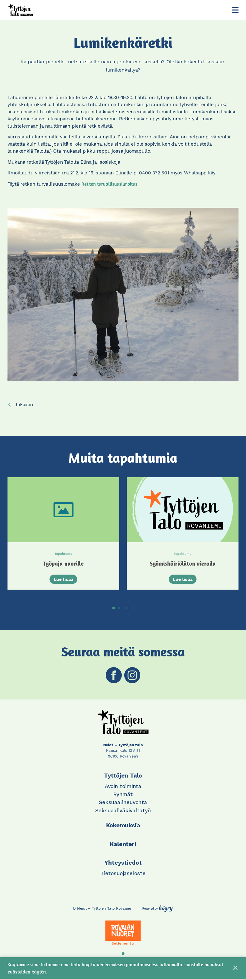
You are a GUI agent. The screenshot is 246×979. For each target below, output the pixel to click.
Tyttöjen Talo (123, 779)
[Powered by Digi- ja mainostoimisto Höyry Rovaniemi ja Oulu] (157, 911)
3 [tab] (123, 612)
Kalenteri (123, 848)
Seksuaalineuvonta (123, 806)
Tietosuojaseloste (122, 877)
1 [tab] (113, 612)
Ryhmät (123, 798)
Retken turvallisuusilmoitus (109, 184)
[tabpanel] (63, 538)
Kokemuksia (123, 829)
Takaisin (24, 404)
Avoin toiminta (123, 790)
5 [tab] (133, 612)
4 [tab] (127, 612)
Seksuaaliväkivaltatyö (123, 814)
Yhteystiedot (123, 866)
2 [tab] (118, 612)
